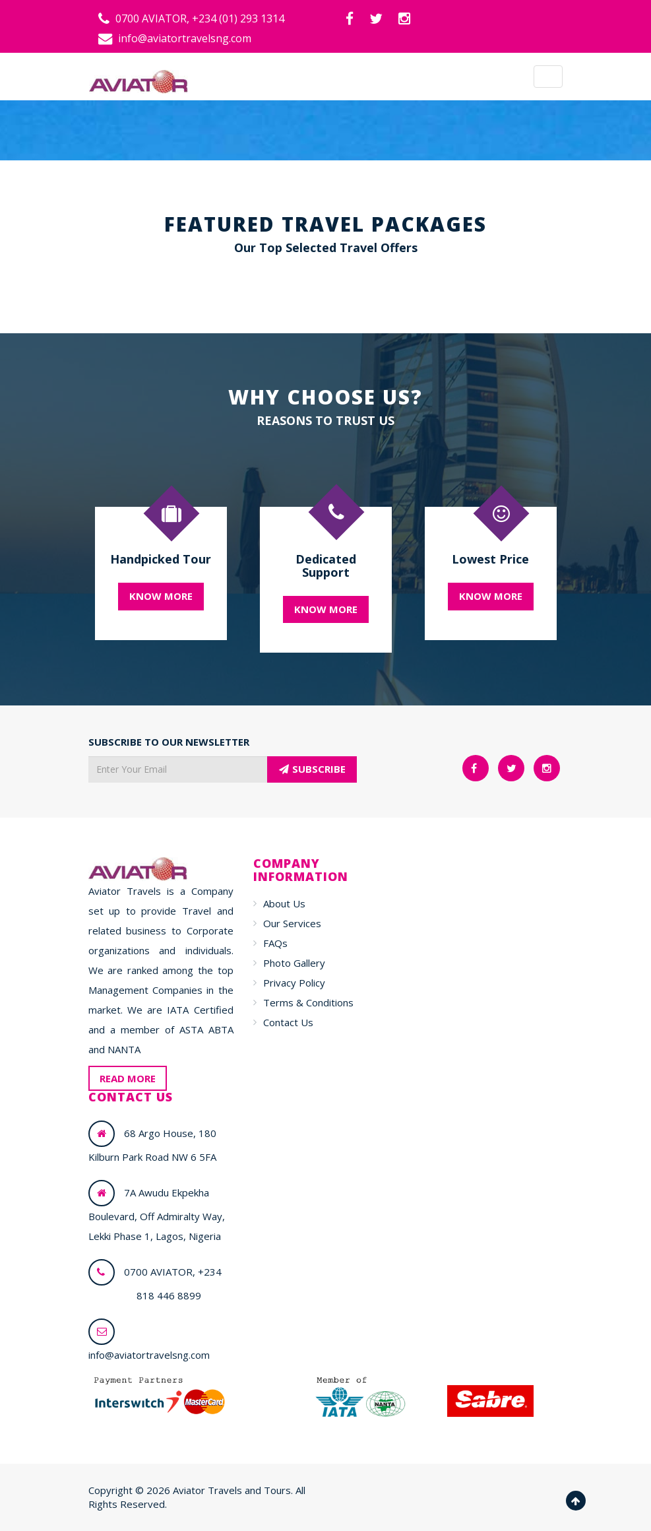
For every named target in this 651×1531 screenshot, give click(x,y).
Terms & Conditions (308, 1002)
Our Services (292, 923)
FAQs (275, 943)
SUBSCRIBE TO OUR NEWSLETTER (168, 741)
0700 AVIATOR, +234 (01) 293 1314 (191, 18)
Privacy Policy (294, 982)
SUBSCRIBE (312, 768)
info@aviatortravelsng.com (174, 38)
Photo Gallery (294, 962)
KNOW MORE (161, 596)
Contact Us (288, 1022)
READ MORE (128, 1078)
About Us (284, 903)
